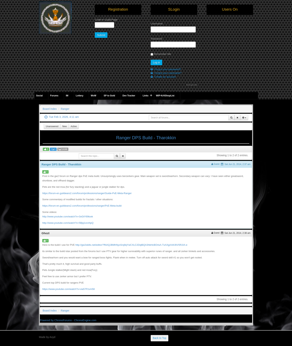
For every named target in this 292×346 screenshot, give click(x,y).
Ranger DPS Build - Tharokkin (146, 137)
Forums (54, 95)
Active (74, 126)
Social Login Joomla (191, 85)
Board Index (50, 108)
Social (39, 95)
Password (155, 38)
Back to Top (159, 337)
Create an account (165, 76)
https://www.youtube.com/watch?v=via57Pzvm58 (68, 289)
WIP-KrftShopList (165, 95)
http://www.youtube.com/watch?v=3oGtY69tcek (67, 216)
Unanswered (52, 126)
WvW (93, 95)
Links (145, 95)
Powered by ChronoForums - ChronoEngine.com (68, 320)
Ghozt (46, 233)
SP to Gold (109, 95)
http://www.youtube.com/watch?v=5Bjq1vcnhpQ (67, 222)
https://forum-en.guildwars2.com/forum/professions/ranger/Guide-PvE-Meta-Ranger (87, 193)
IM (67, 95)
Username (155, 23)
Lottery (79, 95)
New (64, 126)
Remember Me (161, 54)
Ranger (65, 108)
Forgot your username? (167, 73)
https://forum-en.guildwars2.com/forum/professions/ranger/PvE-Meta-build (82, 205)
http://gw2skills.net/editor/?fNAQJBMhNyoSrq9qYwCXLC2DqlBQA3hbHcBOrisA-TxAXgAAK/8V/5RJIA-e (131, 244)
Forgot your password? (167, 69)
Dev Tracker (129, 95)
